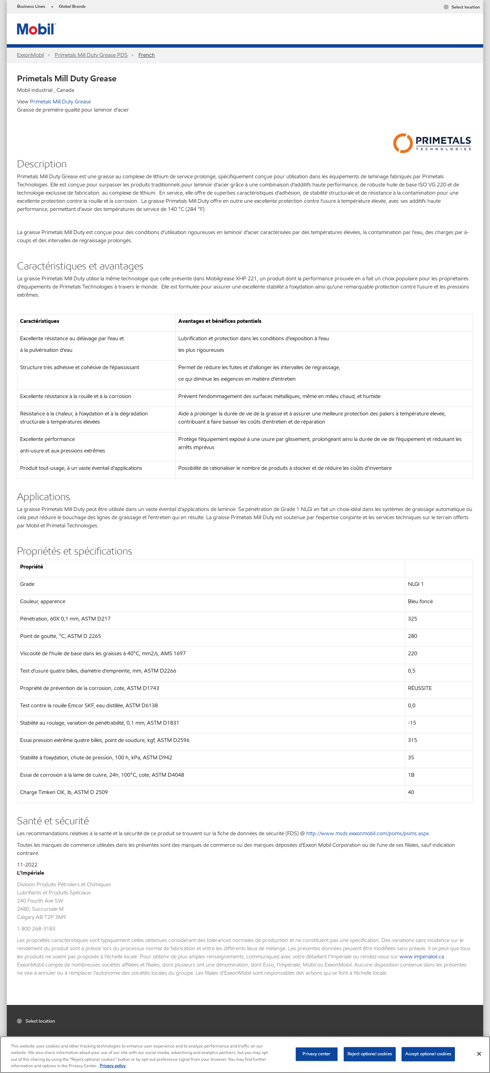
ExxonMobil (30, 55)
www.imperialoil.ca (421, 956)
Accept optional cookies (428, 1054)
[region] (245, 1054)
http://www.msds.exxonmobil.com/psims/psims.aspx (367, 833)
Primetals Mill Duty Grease (60, 101)
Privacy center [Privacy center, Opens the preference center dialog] (316, 1054)
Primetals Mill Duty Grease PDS (91, 55)
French (146, 55)
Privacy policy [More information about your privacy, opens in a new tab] (113, 1066)
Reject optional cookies (369, 1054)
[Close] (479, 1053)
